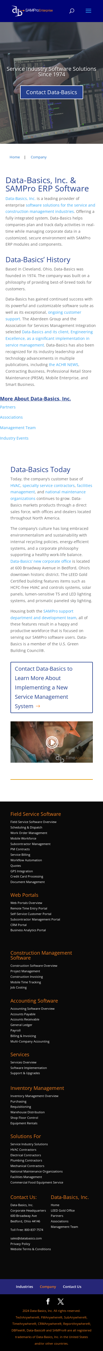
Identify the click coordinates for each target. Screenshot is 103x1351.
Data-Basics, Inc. (20, 198)
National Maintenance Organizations (36, 1171)
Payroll (15, 1030)
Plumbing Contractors (26, 1160)
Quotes (15, 865)
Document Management (28, 882)
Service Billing (20, 854)
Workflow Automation (26, 860)
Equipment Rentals (23, 1123)
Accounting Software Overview (32, 1008)
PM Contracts (20, 849)
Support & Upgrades (25, 1073)
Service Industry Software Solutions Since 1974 (51, 71)
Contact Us (72, 1286)
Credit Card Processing (26, 876)
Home (55, 1205)
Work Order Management (28, 833)
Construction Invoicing (27, 976)
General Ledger (21, 1025)
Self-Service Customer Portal (30, 914)
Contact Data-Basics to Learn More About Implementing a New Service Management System (44, 687)
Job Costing (18, 987)
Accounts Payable (22, 1014)
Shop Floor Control (24, 1118)
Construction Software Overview (33, 965)
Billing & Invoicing (23, 1036)
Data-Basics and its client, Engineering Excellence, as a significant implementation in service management (49, 338)
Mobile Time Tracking (25, 982)
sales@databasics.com (26, 1238)
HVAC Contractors (23, 1149)
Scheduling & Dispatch (26, 827)
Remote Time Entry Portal (28, 908)
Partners (8, 407)
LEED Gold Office (63, 1210)
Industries (24, 1286)
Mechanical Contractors (27, 1166)
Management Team (18, 427)
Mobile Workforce (23, 838)
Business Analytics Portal (28, 930)
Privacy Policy (20, 1244)
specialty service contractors (48, 485)
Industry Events (14, 438)
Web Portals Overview (26, 903)
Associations (11, 417)
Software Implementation (28, 1068)
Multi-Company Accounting (29, 1041)
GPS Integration (21, 871)
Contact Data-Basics (51, 92)
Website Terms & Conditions (30, 1249)
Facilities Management (26, 1177)
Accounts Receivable (24, 1019)
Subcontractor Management (30, 844)
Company (48, 1286)
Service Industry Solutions (29, 1144)
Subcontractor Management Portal (35, 919)
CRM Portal (18, 925)
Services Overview (23, 1062)
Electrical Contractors (25, 1155)
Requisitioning (21, 1106)
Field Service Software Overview (33, 822)
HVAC (15, 485)
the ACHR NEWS (63, 364)
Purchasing (18, 1101)
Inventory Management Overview (34, 1096)
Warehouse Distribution (27, 1112)
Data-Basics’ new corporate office (40, 561)
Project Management (25, 971)
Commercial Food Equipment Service (36, 1182)
